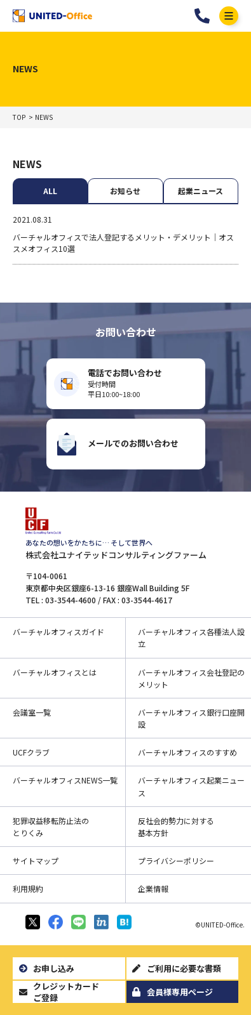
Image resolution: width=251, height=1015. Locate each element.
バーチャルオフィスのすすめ (187, 752)
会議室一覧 (32, 712)
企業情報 (153, 888)
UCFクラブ (31, 752)
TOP (19, 117)
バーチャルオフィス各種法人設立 (191, 637)
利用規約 (28, 888)
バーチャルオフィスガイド (58, 631)
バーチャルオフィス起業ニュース (191, 786)
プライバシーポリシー (176, 860)
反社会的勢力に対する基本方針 (176, 826)
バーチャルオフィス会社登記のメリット (191, 678)
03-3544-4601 (202, 16)
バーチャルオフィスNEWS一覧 (65, 780)
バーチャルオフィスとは (55, 672)
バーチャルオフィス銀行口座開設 (191, 718)
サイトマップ (35, 860)
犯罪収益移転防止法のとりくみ (51, 826)
